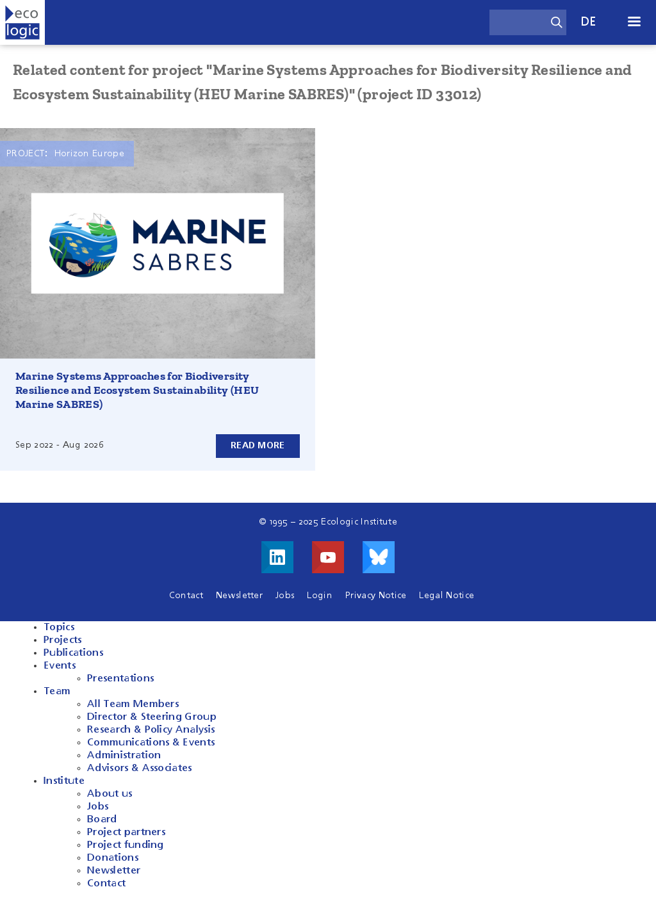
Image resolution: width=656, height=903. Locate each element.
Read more (258, 445)
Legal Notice (446, 595)
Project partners (126, 832)
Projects (63, 640)
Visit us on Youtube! (328, 557)
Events (60, 666)
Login (319, 595)
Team (57, 692)
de (588, 22)
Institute (64, 781)
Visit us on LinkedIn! (277, 557)
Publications (73, 653)
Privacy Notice (375, 595)
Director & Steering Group (152, 717)
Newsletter (239, 595)
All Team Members (133, 704)
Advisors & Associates (139, 768)
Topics (59, 627)
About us (110, 794)
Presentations (120, 679)
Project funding (125, 845)
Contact (186, 595)
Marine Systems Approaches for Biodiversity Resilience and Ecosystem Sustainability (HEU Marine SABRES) (137, 390)
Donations (112, 858)
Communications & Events (151, 743)
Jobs (284, 595)
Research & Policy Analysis (151, 730)
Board (102, 820)
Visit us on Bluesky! (379, 557)
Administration (124, 756)
